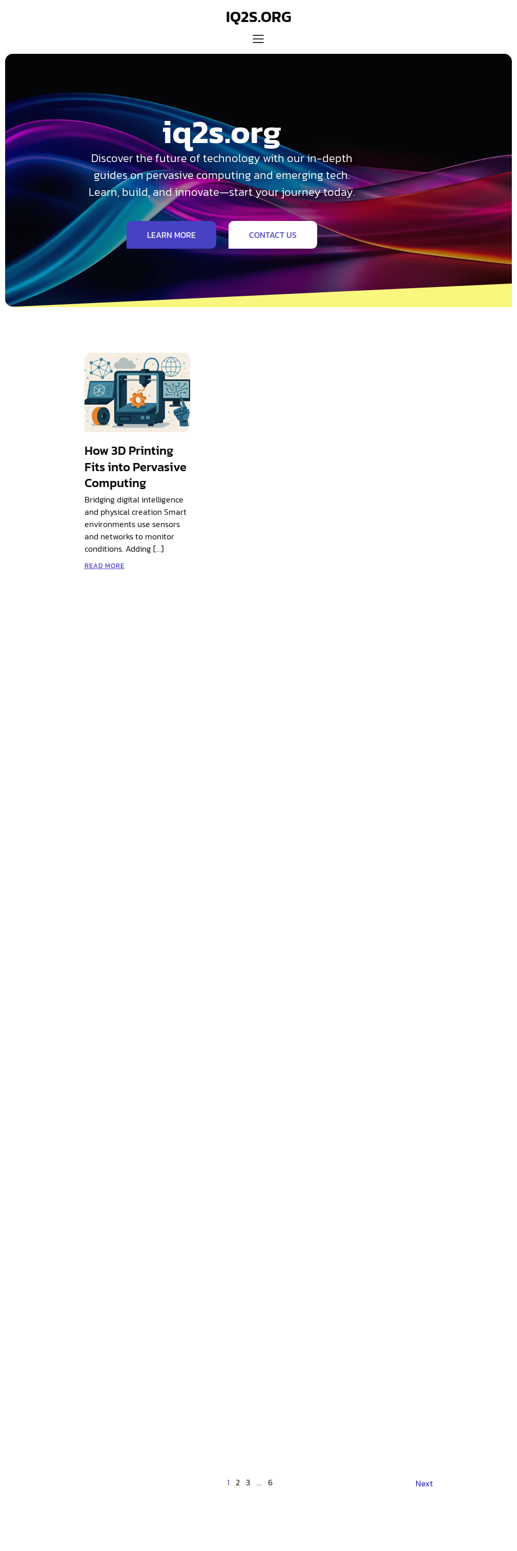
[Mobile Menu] (259, 38)
